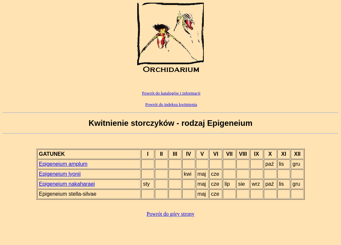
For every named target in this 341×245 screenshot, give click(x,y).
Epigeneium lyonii (60, 174)
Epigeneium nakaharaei (67, 184)
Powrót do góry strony (170, 214)
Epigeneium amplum (63, 164)
